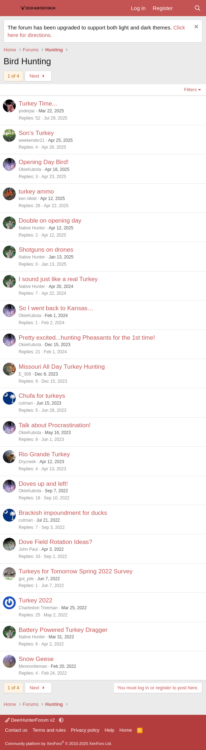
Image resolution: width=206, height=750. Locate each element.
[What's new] (183, 8)
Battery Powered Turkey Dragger (63, 629)
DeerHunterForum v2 (30, 720)
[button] (61, 720)
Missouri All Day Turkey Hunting (62, 366)
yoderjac (27, 110)
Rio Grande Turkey (44, 454)
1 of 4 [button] (13, 76)
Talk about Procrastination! (54, 425)
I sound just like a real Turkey (58, 279)
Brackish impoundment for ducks (63, 512)
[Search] (198, 8)
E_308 (25, 374)
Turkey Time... (38, 103)
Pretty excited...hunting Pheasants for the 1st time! (87, 337)
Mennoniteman (33, 666)
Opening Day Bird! (44, 162)
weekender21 (32, 140)
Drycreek (27, 461)
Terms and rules (49, 730)
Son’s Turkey (36, 133)
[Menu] (9, 8)
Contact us (16, 730)
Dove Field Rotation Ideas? (55, 542)
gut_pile (26, 578)
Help (109, 730)
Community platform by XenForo (58, 743)
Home (126, 730)
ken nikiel (28, 198)
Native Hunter (32, 227)
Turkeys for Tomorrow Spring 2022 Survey (75, 571)
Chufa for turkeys (42, 395)
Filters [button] (190, 89)
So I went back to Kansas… (56, 308)
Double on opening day (50, 220)
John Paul (28, 549)
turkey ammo (36, 191)
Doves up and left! (43, 483)
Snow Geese (36, 659)
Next (38, 76)
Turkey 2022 (35, 600)
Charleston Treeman (38, 607)
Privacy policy (85, 730)
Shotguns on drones (46, 249)
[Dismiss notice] (195, 27)
